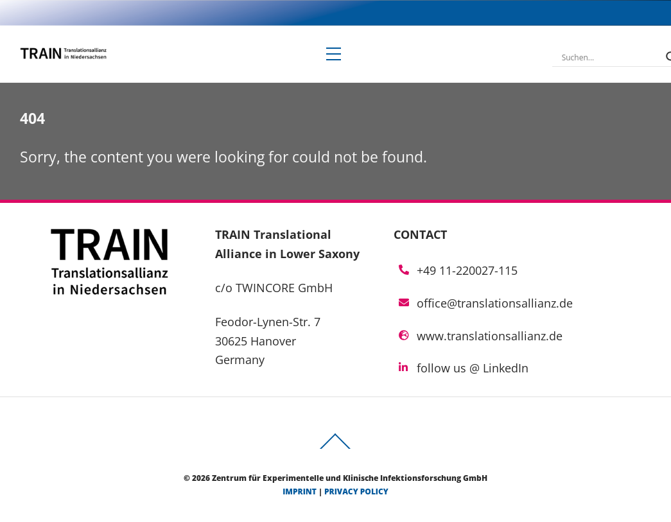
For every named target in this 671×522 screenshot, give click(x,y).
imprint (300, 491)
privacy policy (356, 491)
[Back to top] (336, 448)
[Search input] (610, 57)
